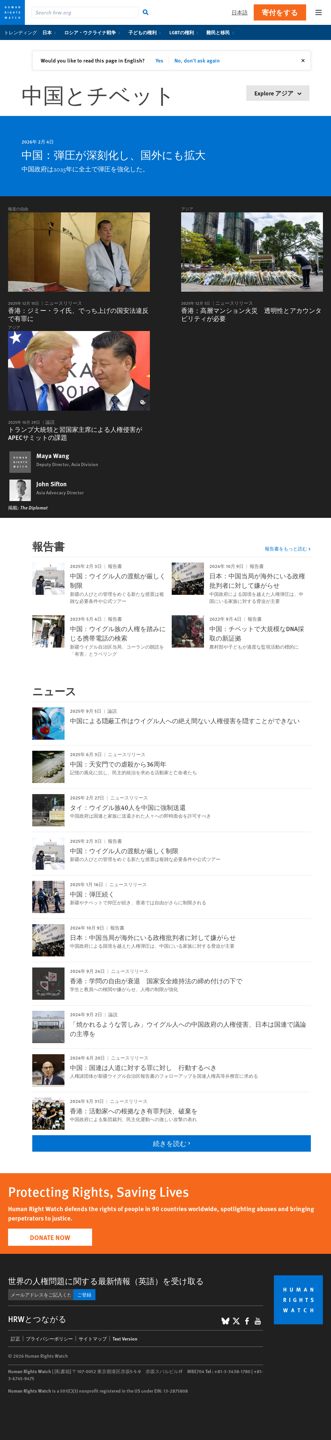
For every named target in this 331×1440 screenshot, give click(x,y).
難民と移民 (221, 32)
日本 (50, 32)
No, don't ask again (197, 60)
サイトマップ (93, 1338)
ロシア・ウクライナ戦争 (93, 32)
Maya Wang (52, 455)
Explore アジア (277, 93)
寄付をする (280, 12)
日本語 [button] (240, 12)
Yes (159, 60)
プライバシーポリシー (49, 1338)
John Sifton (51, 484)
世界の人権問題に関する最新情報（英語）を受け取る (106, 1280)
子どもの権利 (146, 32)
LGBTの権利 (185, 32)
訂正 (15, 1338)
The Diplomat (33, 507)
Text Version (125, 1338)
